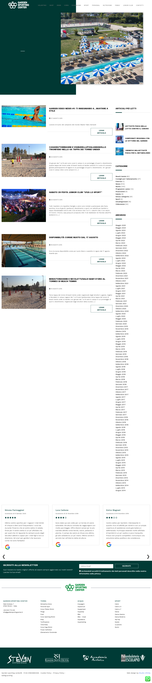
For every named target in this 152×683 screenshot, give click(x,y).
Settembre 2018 (122, 364)
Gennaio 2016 (121, 445)
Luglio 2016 (120, 430)
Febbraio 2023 (121, 245)
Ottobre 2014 (121, 483)
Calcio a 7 (118, 609)
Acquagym (81, 604)
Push (42, 614)
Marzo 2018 (120, 379)
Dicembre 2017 (122, 387)
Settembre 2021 (122, 283)
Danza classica (120, 614)
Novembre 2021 (122, 278)
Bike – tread (82, 617)
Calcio (117, 604)
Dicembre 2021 (122, 276)
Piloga (42, 612)
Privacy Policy (58, 673)
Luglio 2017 (120, 400)
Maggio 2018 (121, 374)
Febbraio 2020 (121, 321)
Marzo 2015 (120, 470)
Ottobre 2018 (121, 362)
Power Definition (46, 630)
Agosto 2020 (121, 314)
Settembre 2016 (122, 425)
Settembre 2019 (122, 334)
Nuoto (118, 186)
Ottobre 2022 (121, 253)
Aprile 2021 (120, 296)
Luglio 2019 (120, 339)
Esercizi (119, 181)
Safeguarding (7, 675)
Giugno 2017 (121, 402)
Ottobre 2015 (121, 453)
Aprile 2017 (120, 407)
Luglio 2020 (120, 316)
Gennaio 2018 (121, 384)
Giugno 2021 (121, 291)
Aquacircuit (81, 606)
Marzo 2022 (120, 271)
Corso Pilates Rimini (47, 609)
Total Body (44, 624)
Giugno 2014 (121, 490)
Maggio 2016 (121, 435)
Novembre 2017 (122, 389)
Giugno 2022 (121, 263)
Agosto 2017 (120, 397)
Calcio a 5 (118, 606)
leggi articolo (101, 131)
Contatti (140, 5)
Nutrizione (107, 5)
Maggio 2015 (121, 465)
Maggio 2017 (121, 405)
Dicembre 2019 (122, 326)
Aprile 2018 (120, 377)
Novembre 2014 (122, 480)
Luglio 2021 (120, 288)
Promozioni (120, 192)
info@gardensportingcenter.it (13, 612)
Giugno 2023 (121, 235)
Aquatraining (82, 622)
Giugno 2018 (121, 372)
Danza (117, 612)
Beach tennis (121, 176)
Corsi (66, 5)
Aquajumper (82, 609)
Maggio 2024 (121, 228)
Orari (59, 5)
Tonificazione (44, 622)
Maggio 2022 (121, 266)
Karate (117, 622)
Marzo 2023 (120, 243)
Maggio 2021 (121, 293)
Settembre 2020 (122, 311)
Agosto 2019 (120, 336)
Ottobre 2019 (121, 331)
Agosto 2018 (120, 367)
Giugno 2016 (121, 432)
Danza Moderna (120, 617)
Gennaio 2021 (121, 304)
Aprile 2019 (120, 346)
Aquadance (81, 619)
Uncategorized (122, 202)
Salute (118, 194)
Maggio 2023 (121, 238)
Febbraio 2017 (121, 412)
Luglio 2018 (120, 369)
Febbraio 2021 (121, 301)
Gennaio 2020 (121, 324)
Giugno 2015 (121, 463)
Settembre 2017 (122, 394)
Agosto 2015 (120, 458)
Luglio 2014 (120, 488)
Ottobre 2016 (121, 422)
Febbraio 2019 (121, 352)
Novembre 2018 (122, 359)
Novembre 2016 (122, 420)
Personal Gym (45, 606)
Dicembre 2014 (122, 478)
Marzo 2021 (120, 299)
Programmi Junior (123, 189)
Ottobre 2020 (121, 309)
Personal (96, 5)
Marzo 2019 (120, 349)
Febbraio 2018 (121, 382)
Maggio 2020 (121, 319)
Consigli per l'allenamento (126, 179)
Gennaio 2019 (121, 354)
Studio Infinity (144, 673)
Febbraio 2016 (121, 442)
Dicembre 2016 (122, 417)
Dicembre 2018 (122, 357)
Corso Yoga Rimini (46, 627)
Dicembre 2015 (122, 447)
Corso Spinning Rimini (47, 617)
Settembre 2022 (122, 256)
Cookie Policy (46, 673)
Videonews (120, 204)
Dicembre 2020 (122, 306)
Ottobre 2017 (121, 392)
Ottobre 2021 (121, 281)
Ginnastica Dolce (46, 604)
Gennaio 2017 (121, 415)
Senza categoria (122, 197)
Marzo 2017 (120, 410)
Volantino (42, 5)
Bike (79, 614)
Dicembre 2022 (122, 251)
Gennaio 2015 (121, 475)
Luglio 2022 (120, 261)
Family (117, 5)
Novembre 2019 (122, 329)
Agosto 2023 (121, 230)
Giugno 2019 (121, 341)
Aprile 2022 (120, 268)
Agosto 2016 (120, 427)
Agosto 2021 (120, 286)
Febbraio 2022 (121, 273)
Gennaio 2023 (121, 248)
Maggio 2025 (121, 225)
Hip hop (117, 619)
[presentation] (3, 556)
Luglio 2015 (120, 460)
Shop (52, 5)
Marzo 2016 (120, 440)
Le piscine (118, 624)
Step (42, 619)
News (118, 184)
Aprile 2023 (120, 240)
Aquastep (81, 612)
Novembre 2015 (122, 450)
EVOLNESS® (76, 5)
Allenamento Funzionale (48, 632)
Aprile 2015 (120, 468)
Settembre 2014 (122, 485)
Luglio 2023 (120, 233)
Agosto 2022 (121, 258)
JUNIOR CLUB (128, 5)
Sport (86, 5)
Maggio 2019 (121, 344)
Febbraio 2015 (121, 473)
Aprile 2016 (120, 437)
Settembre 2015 (122, 455)
